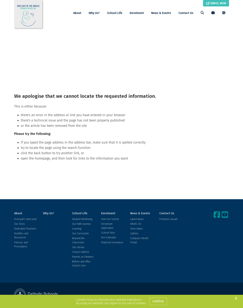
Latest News (137, 219)
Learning (76, 228)
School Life (114, 13)
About (77, 13)
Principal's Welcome (25, 219)
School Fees (108, 232)
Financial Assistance (112, 242)
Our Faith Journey (81, 223)
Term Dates (136, 228)
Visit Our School (110, 219)
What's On (135, 223)
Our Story (19, 223)
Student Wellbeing (82, 219)
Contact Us (185, 13)
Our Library (78, 247)
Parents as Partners (83, 256)
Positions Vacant (168, 219)
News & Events (161, 13)
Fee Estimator (108, 237)
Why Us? (94, 13)
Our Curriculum (80, 233)
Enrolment (137, 13)
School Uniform (80, 252)
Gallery (134, 233)
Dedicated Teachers (25, 228)
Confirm (158, 301)
